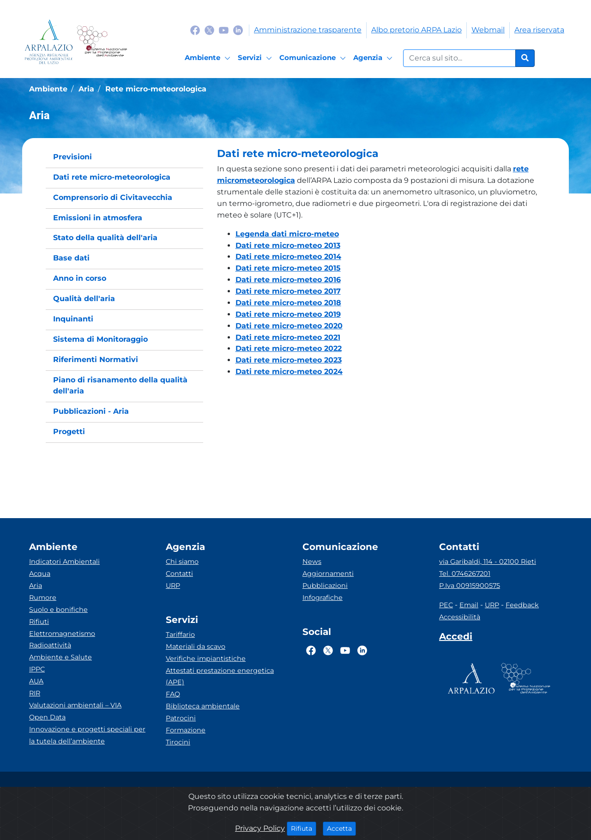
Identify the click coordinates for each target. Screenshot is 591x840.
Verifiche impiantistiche (206, 658)
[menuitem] (124, 157)
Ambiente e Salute (60, 657)
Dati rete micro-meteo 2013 (287, 245)
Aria (35, 585)
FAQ (173, 694)
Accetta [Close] (341, 828)
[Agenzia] (374, 58)
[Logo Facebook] (195, 30)
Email (468, 605)
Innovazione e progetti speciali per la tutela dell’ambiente (87, 735)
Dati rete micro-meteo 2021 (287, 337)
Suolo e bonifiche (58, 609)
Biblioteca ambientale (203, 706)
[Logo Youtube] (223, 30)
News (311, 561)
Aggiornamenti (328, 573)
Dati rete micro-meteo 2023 (288, 360)
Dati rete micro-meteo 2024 (289, 371)
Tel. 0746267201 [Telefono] (464, 573)
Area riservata (539, 29)
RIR (34, 693)
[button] (381, 154)
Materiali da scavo (195, 646)
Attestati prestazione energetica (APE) (220, 676)
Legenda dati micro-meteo (287, 234)
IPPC (37, 669)
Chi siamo (182, 561)
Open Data (47, 717)
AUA (36, 681)
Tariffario (180, 634)
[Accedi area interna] (455, 638)
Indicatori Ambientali (64, 561)
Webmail (488, 29)
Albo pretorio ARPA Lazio (416, 29)
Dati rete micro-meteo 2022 (288, 348)
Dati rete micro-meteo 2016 (288, 279)
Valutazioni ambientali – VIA (75, 705)
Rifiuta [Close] (303, 828)
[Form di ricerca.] (459, 58)
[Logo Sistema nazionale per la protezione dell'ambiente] (101, 42)
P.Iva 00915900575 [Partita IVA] (469, 585)
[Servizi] (256, 58)
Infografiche (322, 597)
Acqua (39, 573)
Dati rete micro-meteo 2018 (288, 302)
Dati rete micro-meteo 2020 (289, 325)
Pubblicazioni (325, 585)
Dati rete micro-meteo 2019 (288, 314)
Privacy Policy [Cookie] (260, 828)
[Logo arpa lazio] (48, 42)
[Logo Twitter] (209, 30)
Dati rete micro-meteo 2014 (288, 256)
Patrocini (181, 718)
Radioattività (50, 645)
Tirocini (178, 742)
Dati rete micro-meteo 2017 (288, 291)
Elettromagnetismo (62, 633)
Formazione (185, 730)
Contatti (179, 573)
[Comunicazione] (314, 58)
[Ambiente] (209, 58)
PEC (446, 605)
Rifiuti (39, 621)
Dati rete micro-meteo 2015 (288, 268)
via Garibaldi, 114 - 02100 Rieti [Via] (487, 561)
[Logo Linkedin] (238, 30)
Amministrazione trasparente (308, 29)
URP (173, 585)
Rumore (42, 597)
